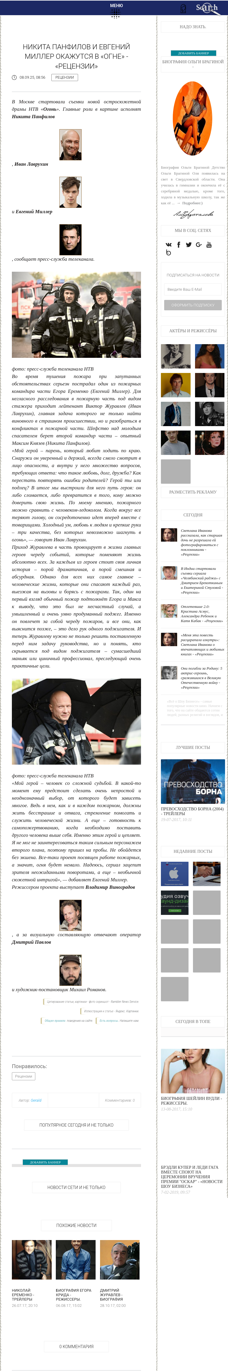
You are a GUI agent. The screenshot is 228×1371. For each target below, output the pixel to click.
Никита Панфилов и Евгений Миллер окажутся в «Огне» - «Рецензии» (76, 56)
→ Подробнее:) (188, 203)
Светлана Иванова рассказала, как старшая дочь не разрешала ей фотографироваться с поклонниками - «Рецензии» (201, 543)
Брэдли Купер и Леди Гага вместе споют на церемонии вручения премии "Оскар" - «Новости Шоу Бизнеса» (191, 1177)
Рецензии (65, 77)
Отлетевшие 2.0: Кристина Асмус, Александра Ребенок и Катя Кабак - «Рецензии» (202, 614)
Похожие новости (76, 1225)
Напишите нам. (129, 1021)
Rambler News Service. (125, 1002)
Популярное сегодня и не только (76, 1125)
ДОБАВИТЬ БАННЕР (45, 1162)
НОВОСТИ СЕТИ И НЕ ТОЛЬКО (76, 1187)
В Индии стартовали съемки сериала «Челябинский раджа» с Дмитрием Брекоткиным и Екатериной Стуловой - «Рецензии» (202, 581)
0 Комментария (76, 1346)
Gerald (36, 1100)
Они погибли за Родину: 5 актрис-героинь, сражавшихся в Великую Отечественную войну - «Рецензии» (201, 678)
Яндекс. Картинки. (127, 1011)
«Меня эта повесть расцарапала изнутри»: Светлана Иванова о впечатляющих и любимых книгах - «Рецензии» (202, 645)
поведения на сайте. (79, 1021)
